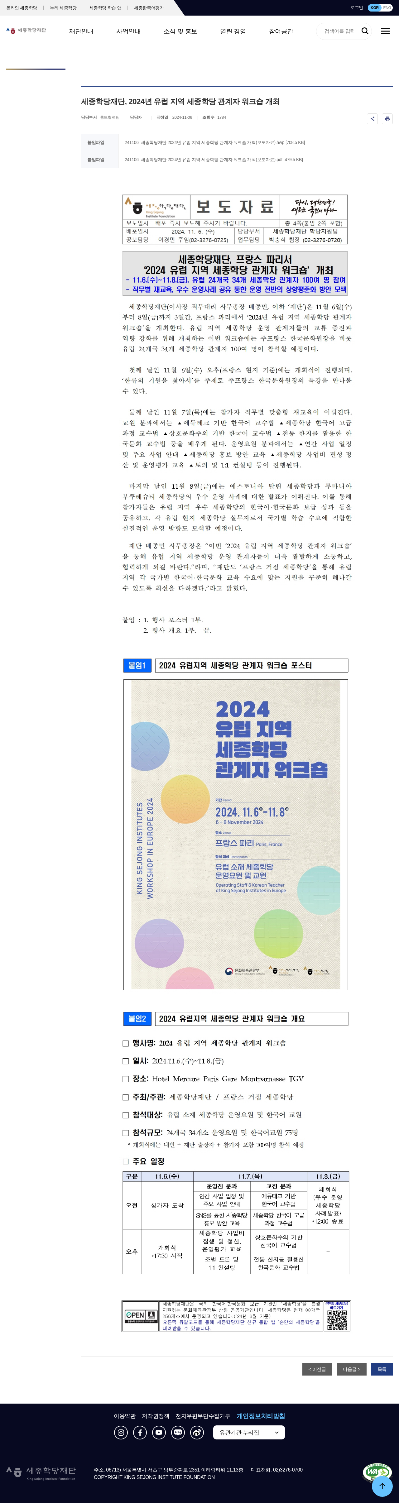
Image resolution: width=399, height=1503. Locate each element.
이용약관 (125, 1416)
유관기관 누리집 (239, 1432)
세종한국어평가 (149, 7)
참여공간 (281, 31)
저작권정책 (155, 1416)
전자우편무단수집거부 (202, 1416)
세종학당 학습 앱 (105, 7)
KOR (375, 8)
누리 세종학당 (63, 7)
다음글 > (351, 1369)
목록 (382, 1369)
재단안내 (81, 31)
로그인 (356, 7)
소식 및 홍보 (180, 31)
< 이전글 (317, 1369)
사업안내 (128, 31)
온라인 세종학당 (21, 7)
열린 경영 (233, 31)
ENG (387, 8)
